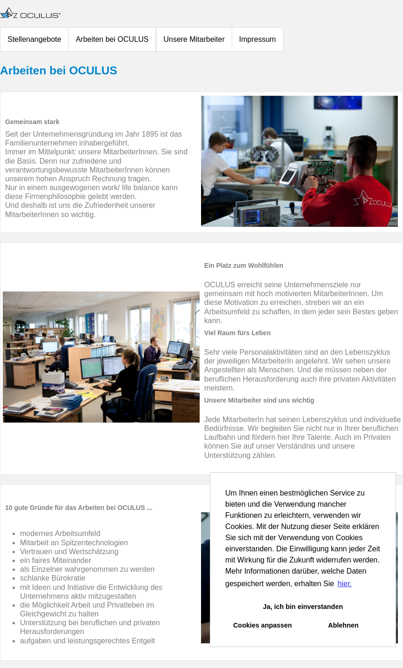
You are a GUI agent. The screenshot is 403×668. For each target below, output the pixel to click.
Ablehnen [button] (343, 625)
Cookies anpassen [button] (262, 625)
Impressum (257, 39)
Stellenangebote (34, 39)
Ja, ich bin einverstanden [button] (303, 606)
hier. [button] (345, 584)
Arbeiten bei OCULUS (112, 39)
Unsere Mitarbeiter (194, 39)
